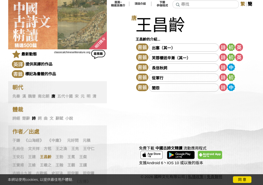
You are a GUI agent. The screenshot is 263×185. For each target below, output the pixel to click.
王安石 (18, 157)
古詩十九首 (22, 173)
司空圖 (73, 173)
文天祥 (34, 149)
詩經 (16, 118)
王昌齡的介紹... (148, 39)
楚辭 (26, 118)
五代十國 (65, 96)
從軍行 (157, 78)
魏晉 (32, 96)
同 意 (242, 180)
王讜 (83, 165)
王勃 (59, 157)
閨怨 (155, 88)
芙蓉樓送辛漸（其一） (171, 58)
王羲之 (45, 165)
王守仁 (89, 149)
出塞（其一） (163, 48)
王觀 (71, 165)
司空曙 (88, 173)
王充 (75, 149)
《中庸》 (55, 140)
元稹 (86, 140)
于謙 (16, 140)
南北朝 (43, 96)
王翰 (59, 165)
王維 (32, 165)
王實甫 (18, 165)
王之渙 (61, 149)
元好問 (73, 140)
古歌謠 (41, 173)
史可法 (57, 173)
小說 (69, 118)
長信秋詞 (159, 68)
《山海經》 (33, 140)
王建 (32, 157)
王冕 (71, 157)
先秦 (16, 96)
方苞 (47, 149)
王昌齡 (45, 157)
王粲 (83, 157)
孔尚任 (18, 149)
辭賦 (59, 118)
